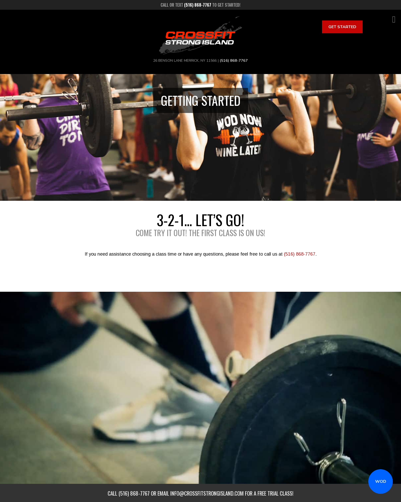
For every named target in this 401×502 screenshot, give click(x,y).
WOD (380, 481)
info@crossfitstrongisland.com (207, 493)
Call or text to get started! (200, 5)
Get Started (342, 27)
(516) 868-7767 (299, 254)
